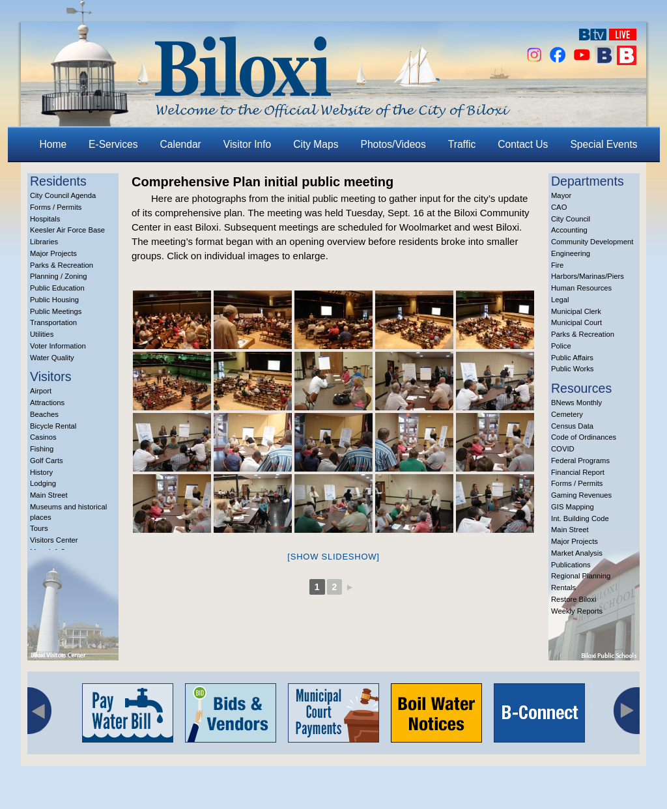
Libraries (44, 242)
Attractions (47, 402)
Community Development (592, 242)
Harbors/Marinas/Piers (587, 276)
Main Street (49, 495)
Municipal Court (576, 322)
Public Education (57, 288)
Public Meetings (55, 311)
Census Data (572, 426)
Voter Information (58, 346)
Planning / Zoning (58, 276)
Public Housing (54, 300)
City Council (570, 219)
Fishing (41, 449)
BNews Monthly (576, 402)
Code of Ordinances (583, 437)
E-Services (113, 144)
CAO (559, 207)
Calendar (180, 144)
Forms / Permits (55, 207)
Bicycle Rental (53, 426)
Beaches (44, 414)
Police (561, 346)
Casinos (43, 437)
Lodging (43, 483)
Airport (40, 391)
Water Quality (52, 358)
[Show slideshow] (333, 556)
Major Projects (53, 253)
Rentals (563, 587)
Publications (571, 565)
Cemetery (567, 414)
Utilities (41, 334)
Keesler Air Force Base (67, 230)
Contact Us (523, 144)
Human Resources (581, 288)
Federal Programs (580, 460)
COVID (563, 449)
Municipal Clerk (576, 311)
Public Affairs (572, 358)
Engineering (570, 253)
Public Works (572, 369)
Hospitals (45, 219)
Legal (560, 300)
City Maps (315, 144)
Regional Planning (580, 576)
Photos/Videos (393, 144)
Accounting (569, 230)
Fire (557, 265)
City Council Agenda (63, 195)
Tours (39, 528)
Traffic (461, 144)
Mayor (561, 195)
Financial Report (577, 472)
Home (53, 144)
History (41, 472)
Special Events (603, 144)
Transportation (53, 322)
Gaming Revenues (581, 495)
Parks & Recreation (61, 265)
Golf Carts (46, 460)
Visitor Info (247, 144)
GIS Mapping (572, 507)
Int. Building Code (580, 518)
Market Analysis (577, 553)
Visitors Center (54, 540)
